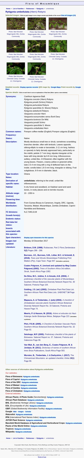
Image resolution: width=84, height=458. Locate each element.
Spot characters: (13, 237)
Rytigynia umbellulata (31, 376)
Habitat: (9, 187)
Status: (9, 138)
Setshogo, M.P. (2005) (34, 334)
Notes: (9, 177)
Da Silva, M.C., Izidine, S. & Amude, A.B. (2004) (45, 276)
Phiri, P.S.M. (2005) (32, 324)
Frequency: (11, 135)
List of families (18, 9)
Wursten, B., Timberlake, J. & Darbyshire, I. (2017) (46, 355)
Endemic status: (13, 219)
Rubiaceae (30, 9)
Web (15, 412)
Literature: (10, 247)
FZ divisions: (12, 212)
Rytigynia (40, 9)
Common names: (14, 132)
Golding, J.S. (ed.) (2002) (35, 289)
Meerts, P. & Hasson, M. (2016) (38, 313)
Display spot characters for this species (39, 238)
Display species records (29, 87)
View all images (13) (68, 15)
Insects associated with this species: (13, 231)
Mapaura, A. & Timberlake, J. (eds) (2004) (42, 300)
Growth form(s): (13, 215)
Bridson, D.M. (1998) (33, 248)
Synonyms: (11, 96)
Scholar (28, 412)
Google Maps (56, 87)
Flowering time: (13, 199)
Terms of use (42, 457)
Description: (11, 142)
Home (8, 9)
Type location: (12, 174)
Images (21, 412)
